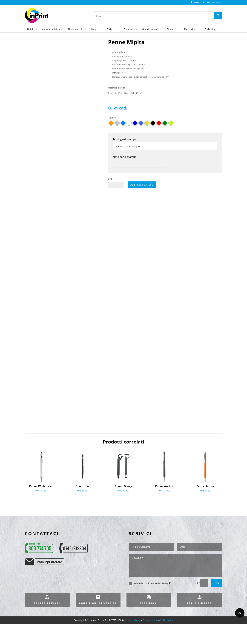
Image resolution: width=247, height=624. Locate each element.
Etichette (112, 29)
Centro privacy (132, 620)
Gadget (96, 29)
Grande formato (152, 29)
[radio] (111, 123)
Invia (216, 582)
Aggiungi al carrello (141, 184)
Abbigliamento (77, 29)
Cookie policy (166, 620)
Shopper (173, 29)
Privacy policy (150, 620)
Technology (212, 29)
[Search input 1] (154, 16)
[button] (35, 29)
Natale (32, 29)
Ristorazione (192, 29)
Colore (112, 117)
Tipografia (130, 29)
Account (195, 2)
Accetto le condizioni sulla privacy (150, 583)
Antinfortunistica (52, 29)
